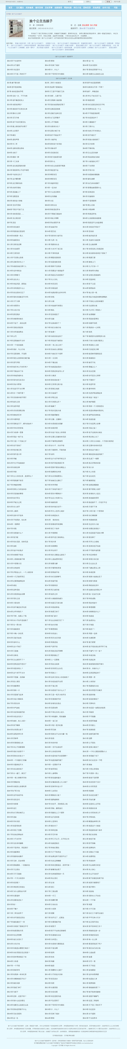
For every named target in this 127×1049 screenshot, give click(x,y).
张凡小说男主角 (70, 1029)
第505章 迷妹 (12, 817)
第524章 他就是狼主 (52, 843)
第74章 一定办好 (51, 188)
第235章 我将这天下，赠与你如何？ (20, 424)
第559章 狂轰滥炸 (13, 896)
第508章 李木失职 (13, 821)
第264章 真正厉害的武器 (92, 463)
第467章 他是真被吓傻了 (54, 760)
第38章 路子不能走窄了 (53, 135)
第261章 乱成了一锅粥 (91, 459)
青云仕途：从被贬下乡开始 (47, 1031)
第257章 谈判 (49, 454)
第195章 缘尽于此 (89, 362)
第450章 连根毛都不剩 (91, 734)
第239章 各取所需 (51, 428)
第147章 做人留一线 (90, 292)
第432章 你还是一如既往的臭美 (94, 708)
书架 (116, 8)
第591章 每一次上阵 (90, 939)
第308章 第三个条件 (52, 528)
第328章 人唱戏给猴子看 (16, 559)
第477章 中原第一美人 (91, 773)
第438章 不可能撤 (89, 716)
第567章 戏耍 (87, 904)
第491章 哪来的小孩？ (53, 795)
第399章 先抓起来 (89, 660)
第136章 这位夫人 (13, 279)
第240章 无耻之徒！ (90, 428)
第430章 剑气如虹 (13, 708)
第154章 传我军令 (13, 306)
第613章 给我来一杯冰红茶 (17, 974)
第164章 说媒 (49, 319)
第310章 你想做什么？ (15, 533)
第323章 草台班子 (51, 550)
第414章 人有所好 (89, 681)
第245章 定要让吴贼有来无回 (55, 437)
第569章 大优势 (50, 909)
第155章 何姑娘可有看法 (54, 306)
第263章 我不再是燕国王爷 (54, 463)
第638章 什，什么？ (52, 70)
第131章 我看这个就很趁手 (54, 271)
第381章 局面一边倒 (90, 633)
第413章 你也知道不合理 (54, 681)
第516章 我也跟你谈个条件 (92, 830)
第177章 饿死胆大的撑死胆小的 (94, 336)
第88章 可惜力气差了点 (15, 209)
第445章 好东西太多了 (15, 730)
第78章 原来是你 (89, 192)
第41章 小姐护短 (51, 139)
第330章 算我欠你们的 (91, 559)
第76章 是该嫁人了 (14, 192)
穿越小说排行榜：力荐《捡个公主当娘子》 (29, 43)
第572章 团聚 (49, 913)
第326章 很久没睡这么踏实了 (55, 555)
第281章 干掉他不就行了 (54, 489)
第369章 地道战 (88, 616)
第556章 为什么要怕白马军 (17, 891)
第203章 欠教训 (50, 375)
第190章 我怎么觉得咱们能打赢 (18, 358)
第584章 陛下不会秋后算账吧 (55, 931)
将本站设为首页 (11, 1)
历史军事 (48, 8)
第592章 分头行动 (13, 944)
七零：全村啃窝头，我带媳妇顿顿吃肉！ (68, 1031)
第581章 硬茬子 (50, 926)
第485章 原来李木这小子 (54, 786)
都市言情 (39, 8)
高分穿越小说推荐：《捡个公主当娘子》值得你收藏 (54, 47)
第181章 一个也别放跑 (15, 345)
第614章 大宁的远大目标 (54, 974)
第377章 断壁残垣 (51, 629)
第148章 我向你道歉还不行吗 (17, 297)
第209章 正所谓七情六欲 (54, 384)
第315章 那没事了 (89, 537)
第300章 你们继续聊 (90, 515)
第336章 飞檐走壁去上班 (92, 568)
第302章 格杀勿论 (52, 520)
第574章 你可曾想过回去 (16, 917)
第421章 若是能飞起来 (15, 695)
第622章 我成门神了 (14, 987)
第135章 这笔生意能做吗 (92, 275)
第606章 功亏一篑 (89, 961)
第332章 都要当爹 (51, 563)
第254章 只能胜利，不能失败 (55, 450)
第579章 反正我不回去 (91, 922)
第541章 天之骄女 (13, 869)
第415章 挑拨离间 (13, 686)
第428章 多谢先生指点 (53, 703)
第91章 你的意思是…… (15, 214)
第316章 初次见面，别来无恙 (17, 542)
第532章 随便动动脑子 (15, 856)
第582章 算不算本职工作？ (92, 926)
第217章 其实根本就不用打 (17, 397)
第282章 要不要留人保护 (92, 489)
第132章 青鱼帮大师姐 (91, 271)
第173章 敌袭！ (50, 332)
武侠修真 (29, 8)
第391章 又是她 (12, 651)
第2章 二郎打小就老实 (53, 83)
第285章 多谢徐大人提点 (92, 493)
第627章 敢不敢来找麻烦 (92, 992)
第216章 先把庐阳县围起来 (92, 393)
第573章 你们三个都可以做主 (93, 913)
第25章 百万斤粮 (13, 118)
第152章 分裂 (49, 301)
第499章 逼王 (12, 808)
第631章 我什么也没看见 (16, 1001)
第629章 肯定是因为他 (53, 996)
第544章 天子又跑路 (14, 874)
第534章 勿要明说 (89, 856)
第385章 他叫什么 (13, 642)
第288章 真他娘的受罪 (91, 498)
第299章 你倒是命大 (52, 515)
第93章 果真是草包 (89, 214)
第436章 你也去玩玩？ (15, 716)
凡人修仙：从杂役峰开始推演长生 (54, 1029)
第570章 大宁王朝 (89, 909)
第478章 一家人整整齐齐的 (17, 778)
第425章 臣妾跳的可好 (53, 699)
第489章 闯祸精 (88, 791)
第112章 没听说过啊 (14, 244)
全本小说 (106, 8)
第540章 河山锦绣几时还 (92, 865)
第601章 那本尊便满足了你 (17, 957)
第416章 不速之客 (51, 686)
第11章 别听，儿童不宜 (53, 96)
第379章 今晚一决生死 (15, 633)
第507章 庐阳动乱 (89, 817)
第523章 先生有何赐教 (15, 843)
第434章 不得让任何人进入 (54, 712)
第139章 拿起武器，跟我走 (17, 284)
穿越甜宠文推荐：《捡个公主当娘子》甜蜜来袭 (97, 43)
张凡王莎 (78, 1029)
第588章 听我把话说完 (91, 935)
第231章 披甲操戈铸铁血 (92, 415)
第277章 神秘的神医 (14, 485)
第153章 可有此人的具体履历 (93, 301)
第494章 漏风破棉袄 (52, 799)
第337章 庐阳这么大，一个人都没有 (20, 572)
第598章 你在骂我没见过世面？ (18, 952)
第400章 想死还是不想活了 (17, 664)
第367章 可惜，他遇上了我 (17, 616)
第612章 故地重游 (89, 970)
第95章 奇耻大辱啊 (52, 218)
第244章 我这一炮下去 (15, 437)
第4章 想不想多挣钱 (14, 87)
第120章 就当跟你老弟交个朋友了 (95, 253)
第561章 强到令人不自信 (92, 896)
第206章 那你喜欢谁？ (53, 380)
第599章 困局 (49, 952)
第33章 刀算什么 (89, 126)
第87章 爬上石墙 (89, 205)
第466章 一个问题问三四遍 (17, 760)
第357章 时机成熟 (89, 598)
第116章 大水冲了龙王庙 (54, 249)
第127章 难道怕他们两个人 (17, 266)
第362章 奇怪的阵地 (52, 607)
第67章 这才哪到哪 (14, 179)
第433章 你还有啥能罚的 (16, 712)
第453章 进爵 (87, 738)
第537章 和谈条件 (89, 861)
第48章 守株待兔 (89, 148)
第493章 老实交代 (13, 799)
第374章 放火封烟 (51, 625)
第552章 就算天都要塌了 (92, 882)
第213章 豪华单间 (89, 389)
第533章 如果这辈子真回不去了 (56, 856)
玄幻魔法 (20, 8)
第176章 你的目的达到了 (54, 336)
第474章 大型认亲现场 (91, 769)
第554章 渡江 (49, 887)
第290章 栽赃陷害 (51, 502)
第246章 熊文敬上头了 (91, 437)
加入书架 (93, 25)
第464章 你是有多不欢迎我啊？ (56, 756)
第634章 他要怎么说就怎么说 (93, 74)
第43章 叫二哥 (12, 144)
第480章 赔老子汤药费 (91, 778)
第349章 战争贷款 (13, 590)
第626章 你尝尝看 (51, 992)
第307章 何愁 (12, 528)
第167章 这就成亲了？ (53, 323)
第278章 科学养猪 (51, 485)
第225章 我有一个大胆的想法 (93, 406)
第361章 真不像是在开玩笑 (17, 607)
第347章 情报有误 (51, 585)
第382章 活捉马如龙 (14, 638)
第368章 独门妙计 (51, 616)
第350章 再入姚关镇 (52, 590)
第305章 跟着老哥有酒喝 (54, 524)
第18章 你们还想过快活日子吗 (94, 104)
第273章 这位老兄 (89, 476)
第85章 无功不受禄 (14, 205)
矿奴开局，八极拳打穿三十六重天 (91, 1029)
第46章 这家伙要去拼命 (15, 148)
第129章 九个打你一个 (91, 266)
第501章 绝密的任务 (90, 808)
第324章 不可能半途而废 (92, 550)
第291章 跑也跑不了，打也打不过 (95, 502)
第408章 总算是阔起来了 (92, 673)
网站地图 (72, 1035)
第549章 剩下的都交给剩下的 (93, 878)
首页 (10, 8)
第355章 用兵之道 (13, 598)
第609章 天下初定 (89, 966)
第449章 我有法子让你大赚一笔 (56, 734)
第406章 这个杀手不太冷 (16, 673)
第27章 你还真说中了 (90, 118)
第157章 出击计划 (13, 310)
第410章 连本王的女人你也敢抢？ (57, 677)
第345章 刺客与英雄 (90, 581)
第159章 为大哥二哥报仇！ (92, 310)
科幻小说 (77, 8)
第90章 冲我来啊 (89, 209)
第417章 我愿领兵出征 (91, 686)
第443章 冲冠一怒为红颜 (54, 725)
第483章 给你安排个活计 (92, 782)
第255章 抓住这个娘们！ (92, 450)
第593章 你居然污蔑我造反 (54, 944)
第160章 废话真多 (13, 314)
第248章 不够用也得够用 (54, 441)
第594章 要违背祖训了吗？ (92, 944)
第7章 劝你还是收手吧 (15, 91)
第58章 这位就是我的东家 (16, 166)
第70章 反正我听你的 (14, 183)
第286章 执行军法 (13, 498)
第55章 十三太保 (13, 161)
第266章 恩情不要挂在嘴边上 (55, 467)
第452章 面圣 (49, 738)
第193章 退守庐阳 (13, 362)
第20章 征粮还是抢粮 (52, 109)
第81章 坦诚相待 (89, 196)
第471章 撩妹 (87, 764)
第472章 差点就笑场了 (15, 769)
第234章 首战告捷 (89, 419)
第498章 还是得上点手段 (92, 804)
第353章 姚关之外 (51, 594)
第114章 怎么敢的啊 (90, 244)
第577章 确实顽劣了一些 (16, 922)
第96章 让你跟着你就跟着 (92, 218)
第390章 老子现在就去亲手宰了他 (95, 646)
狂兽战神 (54, 1026)
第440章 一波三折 (51, 721)
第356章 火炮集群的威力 (54, 598)
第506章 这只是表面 (52, 817)
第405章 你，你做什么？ (92, 668)
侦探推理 (58, 8)
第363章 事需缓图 (89, 607)
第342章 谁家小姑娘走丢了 (92, 577)
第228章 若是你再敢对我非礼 (93, 410)
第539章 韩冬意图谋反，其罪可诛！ (58, 865)
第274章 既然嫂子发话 (15, 480)
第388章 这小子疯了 (14, 646)
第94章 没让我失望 (14, 218)
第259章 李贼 (12, 459)
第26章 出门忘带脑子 (52, 118)
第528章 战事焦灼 (89, 848)
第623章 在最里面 (51, 987)
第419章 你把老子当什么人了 (55, 690)
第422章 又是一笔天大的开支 (55, 695)
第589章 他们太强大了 (15, 939)
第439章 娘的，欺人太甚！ (17, 721)
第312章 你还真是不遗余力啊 (93, 533)
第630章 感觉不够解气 (91, 996)
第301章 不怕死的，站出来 (17, 520)
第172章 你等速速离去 (15, 332)
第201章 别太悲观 (89, 371)
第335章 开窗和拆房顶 (53, 568)
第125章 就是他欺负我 (53, 262)
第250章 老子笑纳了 (14, 445)
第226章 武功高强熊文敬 (16, 410)
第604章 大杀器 (12, 961)
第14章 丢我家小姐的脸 (53, 100)
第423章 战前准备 (89, 695)
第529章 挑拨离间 (13, 852)
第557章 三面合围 (51, 891)
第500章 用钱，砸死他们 (54, 808)
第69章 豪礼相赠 (89, 179)
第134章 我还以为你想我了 (54, 275)
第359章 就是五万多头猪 (54, 603)
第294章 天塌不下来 (90, 507)
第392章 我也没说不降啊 (54, 651)
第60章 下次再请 (89, 166)
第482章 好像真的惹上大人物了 (56, 782)
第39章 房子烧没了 (89, 135)
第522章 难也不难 (89, 839)
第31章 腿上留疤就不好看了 (17, 126)
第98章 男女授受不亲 (52, 223)
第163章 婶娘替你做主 (15, 319)
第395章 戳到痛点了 (52, 655)
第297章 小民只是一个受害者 (93, 511)
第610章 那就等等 (13, 970)
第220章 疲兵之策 (13, 402)
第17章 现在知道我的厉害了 (55, 104)
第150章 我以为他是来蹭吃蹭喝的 (95, 297)
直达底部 (85, 25)
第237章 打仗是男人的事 (92, 424)
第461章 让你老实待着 (53, 751)
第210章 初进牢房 (89, 384)
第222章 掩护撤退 (89, 402)
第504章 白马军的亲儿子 (92, 813)
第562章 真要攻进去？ (15, 900)
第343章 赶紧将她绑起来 (16, 581)
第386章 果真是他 (51, 642)
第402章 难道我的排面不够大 (93, 664)
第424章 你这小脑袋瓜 (15, 699)
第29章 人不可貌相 (52, 122)
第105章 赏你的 (88, 231)
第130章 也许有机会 (14, 271)
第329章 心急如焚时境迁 (54, 559)
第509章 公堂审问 (51, 821)
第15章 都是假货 (89, 100)
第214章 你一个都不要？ (16, 393)
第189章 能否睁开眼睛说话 (92, 354)
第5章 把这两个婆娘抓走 (54, 87)
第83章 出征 (49, 201)
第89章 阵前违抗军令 (52, 209)
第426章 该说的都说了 (91, 699)
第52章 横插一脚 (13, 157)
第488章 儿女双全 (51, 791)
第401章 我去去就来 (52, 664)
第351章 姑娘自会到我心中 (92, 590)
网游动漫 (68, 8)
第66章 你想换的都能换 (91, 174)
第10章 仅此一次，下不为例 (17, 96)
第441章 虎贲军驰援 (90, 721)
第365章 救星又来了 (52, 612)
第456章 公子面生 (89, 743)
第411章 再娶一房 (89, 677)
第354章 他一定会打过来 (92, 594)
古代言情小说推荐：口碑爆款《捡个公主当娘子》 (91, 47)
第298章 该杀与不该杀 (15, 515)
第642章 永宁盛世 (13, 65)
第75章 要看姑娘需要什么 (92, 188)
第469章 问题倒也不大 (15, 764)
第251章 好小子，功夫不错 (54, 445)
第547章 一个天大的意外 (16, 878)
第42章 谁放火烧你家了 (91, 139)
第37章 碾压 (11, 135)
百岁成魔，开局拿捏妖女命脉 (34, 1029)
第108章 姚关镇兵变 (90, 236)
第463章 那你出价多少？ (16, 756)
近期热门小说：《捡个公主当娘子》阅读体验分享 (63, 43)
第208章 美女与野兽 (14, 384)
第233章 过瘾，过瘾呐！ (54, 419)
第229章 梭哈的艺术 (14, 415)
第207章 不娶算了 (89, 380)
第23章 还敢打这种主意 (53, 113)
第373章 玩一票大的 (14, 625)
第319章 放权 (12, 546)
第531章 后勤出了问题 (91, 852)
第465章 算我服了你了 (91, 756)
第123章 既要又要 (89, 257)
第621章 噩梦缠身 (89, 983)
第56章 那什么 (50, 161)
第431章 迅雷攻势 (51, 708)
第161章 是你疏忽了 (52, 314)
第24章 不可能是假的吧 (91, 113)
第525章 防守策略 (89, 843)
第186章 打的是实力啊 (91, 349)
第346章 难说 (12, 585)
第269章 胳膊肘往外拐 (53, 472)
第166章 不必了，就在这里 (17, 323)
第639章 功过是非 (13, 70)
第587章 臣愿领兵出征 (53, 935)
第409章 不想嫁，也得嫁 (16, 677)
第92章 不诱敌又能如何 (53, 214)
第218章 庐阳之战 (51, 397)
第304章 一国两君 (13, 524)
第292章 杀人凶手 (13, 507)
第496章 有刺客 (12, 804)
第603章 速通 (87, 957)
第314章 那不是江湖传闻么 (54, 537)
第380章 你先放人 (51, 633)
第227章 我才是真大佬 (53, 410)
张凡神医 (116, 1026)
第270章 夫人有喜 (89, 472)
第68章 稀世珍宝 (51, 179)
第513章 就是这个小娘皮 (92, 826)
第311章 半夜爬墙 (51, 533)
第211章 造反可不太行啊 (16, 389)
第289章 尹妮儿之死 (14, 502)
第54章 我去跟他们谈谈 (91, 157)
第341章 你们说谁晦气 (53, 577)
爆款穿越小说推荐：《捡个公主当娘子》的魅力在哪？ (56, 45)
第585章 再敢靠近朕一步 (92, 931)
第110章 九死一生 (51, 240)
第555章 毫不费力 (89, 887)
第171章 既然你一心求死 (92, 327)
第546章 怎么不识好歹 (91, 874)
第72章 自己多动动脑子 (91, 183)
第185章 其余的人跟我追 (54, 349)
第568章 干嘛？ (12, 909)
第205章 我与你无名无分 (16, 380)
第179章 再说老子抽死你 (54, 341)
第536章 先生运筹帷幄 (53, 861)
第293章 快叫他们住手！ (54, 507)
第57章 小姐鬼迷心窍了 (91, 161)
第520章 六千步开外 (14, 839)
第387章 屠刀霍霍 (89, 642)
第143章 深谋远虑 (51, 288)
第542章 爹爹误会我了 (53, 869)
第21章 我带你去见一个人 (92, 109)
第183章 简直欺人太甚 (91, 345)
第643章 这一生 (88, 61)
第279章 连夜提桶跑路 (91, 485)
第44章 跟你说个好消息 (53, 144)
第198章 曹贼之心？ (90, 367)
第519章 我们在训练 (90, 834)
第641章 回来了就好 (52, 65)
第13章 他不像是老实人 (15, 100)
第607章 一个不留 (13, 966)
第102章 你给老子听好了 (92, 227)
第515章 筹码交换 (51, 830)
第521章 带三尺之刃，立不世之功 (57, 839)
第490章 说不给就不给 (15, 795)
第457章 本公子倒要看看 (16, 747)
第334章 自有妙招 (13, 568)
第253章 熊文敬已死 (14, 450)
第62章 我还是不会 (52, 170)
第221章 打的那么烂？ (53, 402)
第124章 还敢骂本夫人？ (16, 262)
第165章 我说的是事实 (91, 319)
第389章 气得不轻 (51, 646)
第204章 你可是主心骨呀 (92, 375)
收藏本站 (20, 1)
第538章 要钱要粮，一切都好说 (18, 865)
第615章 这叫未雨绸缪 (91, 974)
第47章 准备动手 (51, 148)
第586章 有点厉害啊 (14, 935)
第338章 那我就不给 (52, 572)
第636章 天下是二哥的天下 (17, 74)
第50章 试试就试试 (52, 153)
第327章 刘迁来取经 (90, 555)
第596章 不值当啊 (51, 948)
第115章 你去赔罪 (13, 249)
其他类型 (96, 8)
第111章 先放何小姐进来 (91, 240)
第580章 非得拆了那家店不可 (17, 926)
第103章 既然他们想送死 (16, 231)
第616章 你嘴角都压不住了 (17, 979)
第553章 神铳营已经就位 (16, 887)
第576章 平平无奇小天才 (92, 917)
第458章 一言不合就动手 (54, 747)
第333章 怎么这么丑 (90, 563)
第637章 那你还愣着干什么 (92, 70)
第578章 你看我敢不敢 (53, 922)
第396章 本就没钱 (89, 655)
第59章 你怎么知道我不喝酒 (55, 166)
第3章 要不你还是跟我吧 (92, 83)
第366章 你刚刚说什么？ (92, 612)
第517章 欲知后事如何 (15, 834)
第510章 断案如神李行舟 (92, 821)
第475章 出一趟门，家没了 (17, 773)
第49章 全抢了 (12, 153)
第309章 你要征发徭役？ (92, 528)
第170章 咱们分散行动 (53, 327)
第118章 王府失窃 (13, 253)
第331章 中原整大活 (14, 563)
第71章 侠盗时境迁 (52, 183)
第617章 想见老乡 (51, 979)
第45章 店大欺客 (89, 144)
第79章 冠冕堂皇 (13, 196)
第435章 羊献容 (88, 712)
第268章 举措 (12, 472)
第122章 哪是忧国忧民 (53, 257)
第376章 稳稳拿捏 (13, 629)
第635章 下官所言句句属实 (54, 74)
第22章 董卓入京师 (14, 113)
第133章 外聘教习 (13, 275)
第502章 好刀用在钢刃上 (16, 813)
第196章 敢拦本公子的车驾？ (17, 367)
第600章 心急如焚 (89, 952)
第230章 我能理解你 (52, 415)
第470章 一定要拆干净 (53, 764)
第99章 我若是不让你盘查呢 (93, 223)
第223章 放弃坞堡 (13, 406)
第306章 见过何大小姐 (91, 524)
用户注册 (117, 1)
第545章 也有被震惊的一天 (54, 874)
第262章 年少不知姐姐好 (16, 463)
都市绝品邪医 (97, 1031)
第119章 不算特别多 (52, 253)
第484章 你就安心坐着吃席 (17, 786)
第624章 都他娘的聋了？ (92, 987)
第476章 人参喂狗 (51, 773)
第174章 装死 (87, 332)
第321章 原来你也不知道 (92, 546)
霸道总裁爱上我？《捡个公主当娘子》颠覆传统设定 (93, 45)
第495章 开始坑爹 (89, 799)
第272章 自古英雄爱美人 (54, 476)
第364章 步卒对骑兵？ (15, 612)
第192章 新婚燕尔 (89, 358)
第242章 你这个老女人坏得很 (55, 432)
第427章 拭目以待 (13, 703)
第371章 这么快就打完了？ (54, 620)
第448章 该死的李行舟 (15, 734)
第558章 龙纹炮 (88, 891)
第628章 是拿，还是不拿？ (17, 996)
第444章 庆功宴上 (89, 725)
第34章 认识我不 (13, 131)
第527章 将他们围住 (52, 848)
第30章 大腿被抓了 (89, 122)
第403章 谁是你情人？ (15, 668)
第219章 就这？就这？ (91, 397)
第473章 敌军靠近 (51, 769)
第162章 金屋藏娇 (89, 314)
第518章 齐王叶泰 (51, 834)
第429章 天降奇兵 (89, 703)
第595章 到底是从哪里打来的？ (18, 948)
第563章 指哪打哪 (51, 900)
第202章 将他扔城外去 (15, 375)
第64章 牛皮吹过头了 (14, 174)
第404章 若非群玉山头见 (54, 668)
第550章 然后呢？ (13, 882)
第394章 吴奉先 (12, 655)
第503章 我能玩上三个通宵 (54, 813)
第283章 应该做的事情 (15, 493)
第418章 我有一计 (13, 690)
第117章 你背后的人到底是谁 (93, 249)
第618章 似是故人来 (90, 979)
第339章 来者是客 (89, 572)
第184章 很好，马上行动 (16, 349)
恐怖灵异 (87, 8)
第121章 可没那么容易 (15, 257)
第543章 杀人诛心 (89, 869)
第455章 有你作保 (51, 743)
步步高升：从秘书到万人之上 (104, 1026)
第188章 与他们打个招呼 (54, 354)
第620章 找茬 (49, 983)
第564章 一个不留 (89, 900)
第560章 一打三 (50, 896)
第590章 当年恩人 (51, 939)
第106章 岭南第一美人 (15, 236)
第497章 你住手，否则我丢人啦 (56, 804)
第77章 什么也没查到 (52, 192)
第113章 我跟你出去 (52, 244)
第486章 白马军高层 (90, 786)
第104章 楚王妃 (50, 231)
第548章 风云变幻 (51, 878)
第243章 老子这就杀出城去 (92, 432)
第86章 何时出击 (51, 205)
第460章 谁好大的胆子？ (16, 751)
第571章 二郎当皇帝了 (15, 913)
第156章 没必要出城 (90, 306)
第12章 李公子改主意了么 (92, 96)
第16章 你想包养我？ (14, 104)
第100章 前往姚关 (13, 227)
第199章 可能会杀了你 (15, 371)
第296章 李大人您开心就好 (54, 511)
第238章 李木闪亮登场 (15, 428)
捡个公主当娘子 (17, 14)
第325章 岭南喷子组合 (15, 555)
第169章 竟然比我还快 (15, 327)
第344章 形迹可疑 (51, 581)
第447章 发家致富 (89, 730)
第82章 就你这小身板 (14, 201)
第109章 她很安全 (13, 240)
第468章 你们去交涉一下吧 (92, 760)
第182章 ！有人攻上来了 (54, 345)
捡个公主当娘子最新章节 (43, 1041)
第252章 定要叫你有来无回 (92, 445)
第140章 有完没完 (51, 284)
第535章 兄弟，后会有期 (16, 861)
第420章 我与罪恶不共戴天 (92, 690)
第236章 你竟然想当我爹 (54, 424)
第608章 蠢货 (49, 966)
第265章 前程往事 (13, 467)
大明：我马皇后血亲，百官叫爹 (85, 1026)
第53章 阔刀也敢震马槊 (53, 157)
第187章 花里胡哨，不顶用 (17, 354)
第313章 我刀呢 (12, 537)
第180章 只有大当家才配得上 (93, 341)
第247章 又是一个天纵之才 (17, 441)
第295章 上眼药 (12, 511)
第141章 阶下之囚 (89, 284)
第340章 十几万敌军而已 (16, 577)
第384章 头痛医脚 (89, 638)
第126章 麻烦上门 (89, 262)
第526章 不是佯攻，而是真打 (17, 848)
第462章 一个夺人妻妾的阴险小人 (95, 751)
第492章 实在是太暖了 (91, 795)
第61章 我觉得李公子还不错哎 (18, 170)
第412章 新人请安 (13, 681)
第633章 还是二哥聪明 (91, 1001)
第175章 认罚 (12, 336)
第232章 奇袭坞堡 (13, 419)
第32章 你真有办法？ (52, 126)
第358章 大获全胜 (13, 603)
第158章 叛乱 (49, 310)
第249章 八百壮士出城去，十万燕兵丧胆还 (98, 441)
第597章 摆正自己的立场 (92, 948)
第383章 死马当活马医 (53, 638)
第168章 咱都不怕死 (90, 323)
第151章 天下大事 (13, 301)
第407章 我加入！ (51, 673)
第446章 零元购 (50, 730)
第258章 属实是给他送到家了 (93, 454)
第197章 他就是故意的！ (54, 367)
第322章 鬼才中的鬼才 (15, 550)
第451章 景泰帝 (12, 738)
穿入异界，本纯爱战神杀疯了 (66, 1026)
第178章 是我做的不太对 (16, 341)
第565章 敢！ (12, 904)
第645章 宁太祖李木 (87, 28)
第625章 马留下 (12, 992)
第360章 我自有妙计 (90, 603)
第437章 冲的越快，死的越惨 (55, 716)
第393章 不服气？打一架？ (92, 651)
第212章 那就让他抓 (52, 389)
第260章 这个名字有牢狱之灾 (55, 459)
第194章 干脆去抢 (51, 362)
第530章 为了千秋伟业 (53, 852)
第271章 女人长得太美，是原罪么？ (20, 476)
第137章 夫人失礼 (51, 279)
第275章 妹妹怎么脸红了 (54, 480)
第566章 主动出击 (51, 904)
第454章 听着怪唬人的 (15, 743)
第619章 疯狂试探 (13, 983)
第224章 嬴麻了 (50, 406)
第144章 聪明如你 (89, 288)
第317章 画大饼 (50, 542)
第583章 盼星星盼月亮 (15, 931)
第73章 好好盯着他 (14, 188)
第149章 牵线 (49, 297)
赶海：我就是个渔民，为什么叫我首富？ (38, 1026)
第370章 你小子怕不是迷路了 (17, 620)
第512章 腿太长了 (51, 826)
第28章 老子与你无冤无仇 (16, 122)
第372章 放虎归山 (89, 620)
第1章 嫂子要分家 (13, 83)
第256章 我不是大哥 (14, 454)
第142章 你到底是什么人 (16, 288)
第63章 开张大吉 (89, 170)
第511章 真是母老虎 (14, 826)
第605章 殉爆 (49, 961)
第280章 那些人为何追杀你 (17, 489)
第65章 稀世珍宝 (51, 174)
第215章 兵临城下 (51, 393)
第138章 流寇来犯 (89, 279)
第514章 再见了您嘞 (14, 830)
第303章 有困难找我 (90, 520)
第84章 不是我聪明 (89, 201)
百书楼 (8, 14)
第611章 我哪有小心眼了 (54, 970)
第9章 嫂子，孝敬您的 (91, 91)
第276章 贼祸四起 (89, 480)
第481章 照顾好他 (13, 782)
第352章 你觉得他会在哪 (16, 594)
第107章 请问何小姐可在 (54, 236)
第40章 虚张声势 (13, 139)
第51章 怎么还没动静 (90, 153)
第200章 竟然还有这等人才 (54, 371)
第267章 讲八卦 (88, 467)
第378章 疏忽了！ (89, 629)
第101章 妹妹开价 (51, 227)
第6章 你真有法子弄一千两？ (93, 87)
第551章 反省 (49, 882)
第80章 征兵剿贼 (51, 196)
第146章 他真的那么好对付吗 (55, 292)
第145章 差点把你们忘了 (16, 292)
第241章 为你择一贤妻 (15, 432)
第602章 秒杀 (49, 957)
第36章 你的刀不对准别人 (92, 131)
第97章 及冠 (11, 223)
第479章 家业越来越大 (53, 778)
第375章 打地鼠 (88, 625)
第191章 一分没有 (51, 358)
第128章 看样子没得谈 (53, 266)
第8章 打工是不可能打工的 (54, 91)
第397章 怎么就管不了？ (16, 660)
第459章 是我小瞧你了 (91, 747)
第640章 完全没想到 (90, 65)
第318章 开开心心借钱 (91, 542)
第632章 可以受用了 (52, 1001)
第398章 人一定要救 (52, 660)
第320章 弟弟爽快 (51, 546)
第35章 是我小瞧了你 (52, 131)
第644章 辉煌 (49, 61)
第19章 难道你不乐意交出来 (17, 109)
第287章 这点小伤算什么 (54, 498)
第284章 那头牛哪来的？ (54, 493)
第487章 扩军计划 (13, 791)
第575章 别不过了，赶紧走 (54, 917)
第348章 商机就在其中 (91, 585)
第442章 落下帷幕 (13, 725)
